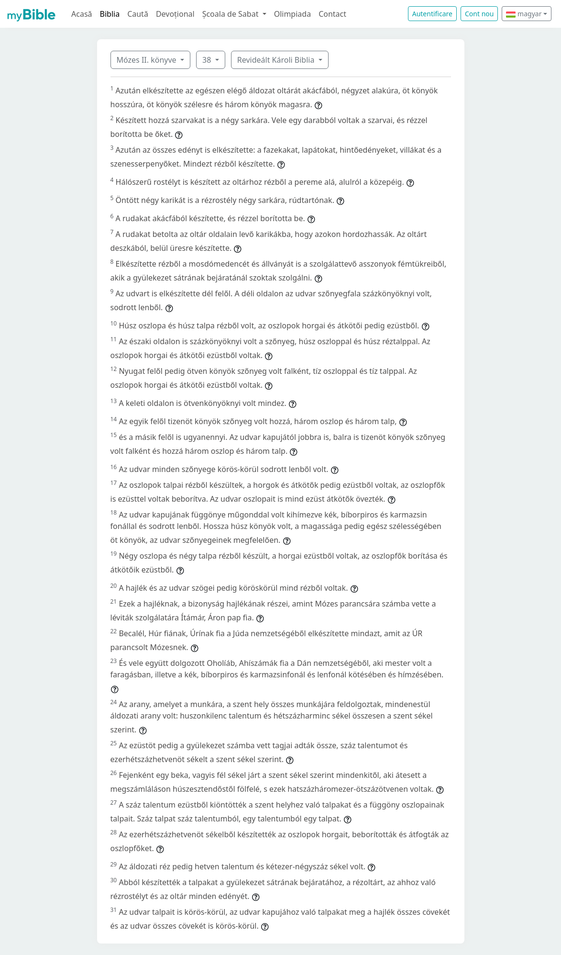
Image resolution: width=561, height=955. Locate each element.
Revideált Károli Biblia (277, 60)
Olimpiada (292, 14)
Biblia (110, 14)
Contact (332, 14)
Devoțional (175, 14)
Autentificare (432, 13)
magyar (523, 13)
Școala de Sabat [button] (231, 14)
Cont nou (479, 13)
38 (207, 60)
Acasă (81, 14)
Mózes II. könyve (147, 60)
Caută (137, 14)
